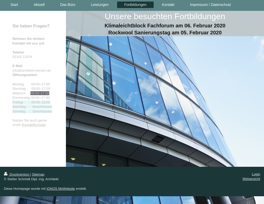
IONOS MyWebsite (60, 189)
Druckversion (17, 174)
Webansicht (251, 179)
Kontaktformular (33, 125)
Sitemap (38, 174)
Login (256, 174)
